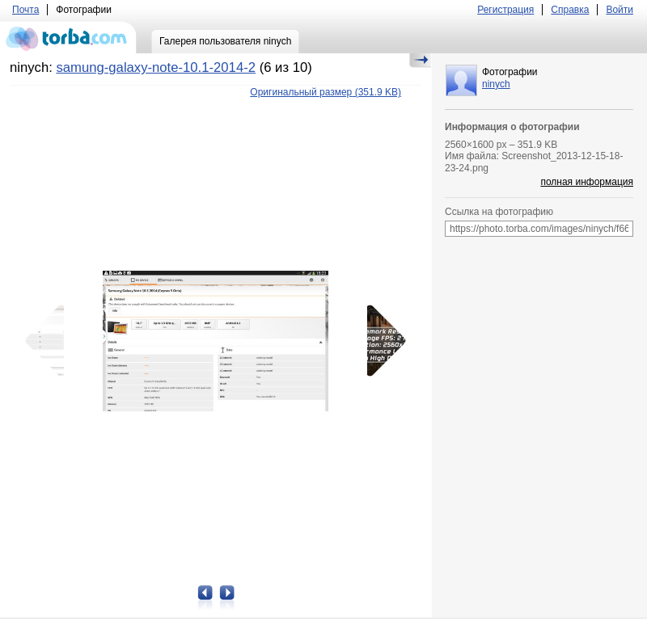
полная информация (586, 181)
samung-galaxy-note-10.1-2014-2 (156, 67)
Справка (570, 9)
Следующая (380, 341)
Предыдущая (50, 341)
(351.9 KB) (325, 92)
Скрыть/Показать (420, 60)
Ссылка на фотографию (499, 211)
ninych (496, 84)
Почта (25, 9)
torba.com (68, 37)
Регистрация (505, 9)
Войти (619, 9)
